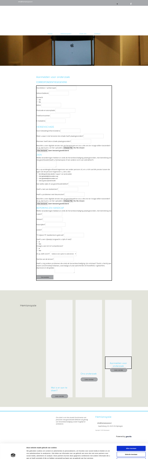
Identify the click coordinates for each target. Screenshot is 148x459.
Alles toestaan (131, 230)
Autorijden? (40, 224)
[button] (59, 396)
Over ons (82, 34)
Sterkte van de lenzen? (45, 259)
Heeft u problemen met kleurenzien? (50, 194)
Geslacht (39, 97)
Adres (38, 105)
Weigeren (131, 242)
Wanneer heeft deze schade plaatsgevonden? (53, 141)
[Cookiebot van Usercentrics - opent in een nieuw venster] (13, 251)
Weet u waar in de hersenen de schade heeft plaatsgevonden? (59, 136)
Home (50, 34)
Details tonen (109, 251)
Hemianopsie (65, 34)
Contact (97, 34)
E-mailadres (40, 121)
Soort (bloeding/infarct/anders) (48, 131)
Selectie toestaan (131, 236)
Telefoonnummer (43, 115)
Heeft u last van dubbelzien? (47, 189)
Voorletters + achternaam (46, 88)
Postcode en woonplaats (45, 110)
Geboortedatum (42, 93)
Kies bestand (42, 150)
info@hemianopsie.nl (25, 2)
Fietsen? (39, 219)
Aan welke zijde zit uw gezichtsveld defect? (52, 184)
